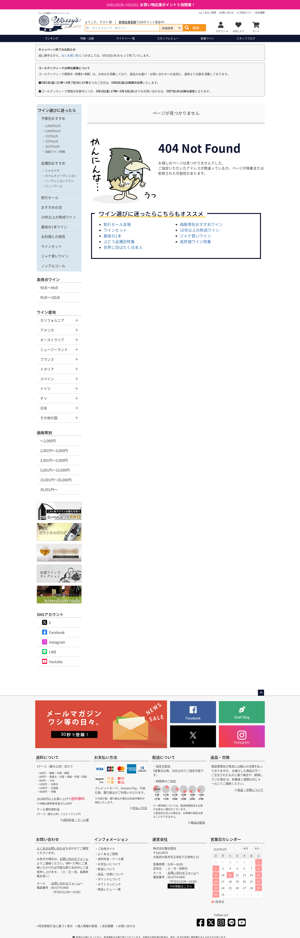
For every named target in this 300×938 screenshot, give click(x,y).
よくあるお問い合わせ (51, 848)
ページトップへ (261, 693)
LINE (52, 651)
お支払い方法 (105, 757)
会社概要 (260, 12)
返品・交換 (220, 757)
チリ (43, 398)
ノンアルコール (53, 265)
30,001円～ (49, 489)
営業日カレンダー (225, 839)
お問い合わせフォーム (74, 859)
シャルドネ (52, 170)
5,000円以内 (53, 131)
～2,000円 (48, 440)
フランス (47, 359)
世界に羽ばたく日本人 (123, 247)
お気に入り (238, 31)
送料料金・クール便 (76, 820)
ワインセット (51, 246)
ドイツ (45, 388)
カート (256, 31)
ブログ (245, 38)
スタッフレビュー (168, 38)
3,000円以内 (53, 126)
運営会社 (160, 839)
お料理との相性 (53, 236)
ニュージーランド (54, 349)
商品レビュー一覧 (109, 889)
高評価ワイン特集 (195, 241)
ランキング (51, 38)
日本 (43, 408)
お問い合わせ (227, 12)
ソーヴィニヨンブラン (59, 181)
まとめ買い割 (70, 55)
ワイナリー (125, 38)
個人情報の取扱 (87, 926)
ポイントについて (109, 879)
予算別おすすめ (53, 118)
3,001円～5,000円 (54, 460)
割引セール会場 (117, 224)
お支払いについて (109, 864)
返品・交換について (250, 790)
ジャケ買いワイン (55, 256)
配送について (163, 757)
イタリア (47, 369)
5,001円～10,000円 (55, 469)
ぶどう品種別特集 (119, 241)
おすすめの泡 (51, 207)
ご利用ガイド (245, 12)
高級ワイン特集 (55, 152)
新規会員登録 (127, 22)
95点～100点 (50, 297)
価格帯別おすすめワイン (201, 224)
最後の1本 (112, 236)
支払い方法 (140, 808)
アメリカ (47, 330)
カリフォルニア (52, 320)
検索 (195, 27)
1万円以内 (51, 136)
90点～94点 (49, 287)
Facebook (57, 632)
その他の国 (48, 417)
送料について (47, 757)
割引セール (49, 197)
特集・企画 (87, 38)
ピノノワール (53, 186)
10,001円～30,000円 (56, 479)
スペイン (47, 378)
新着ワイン (207, 38)
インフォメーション (111, 839)
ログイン (220, 31)
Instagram (57, 642)
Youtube (56, 661)
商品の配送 (198, 822)
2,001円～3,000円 (54, 450)
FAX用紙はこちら (181, 886)
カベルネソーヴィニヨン (61, 176)
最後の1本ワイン (54, 226)
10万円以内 (52, 146)
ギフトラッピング (109, 884)
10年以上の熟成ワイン (58, 217)
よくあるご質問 (208, 12)
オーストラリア (52, 339)
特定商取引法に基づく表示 (55, 926)
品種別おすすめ (53, 163)
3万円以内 (51, 141)
